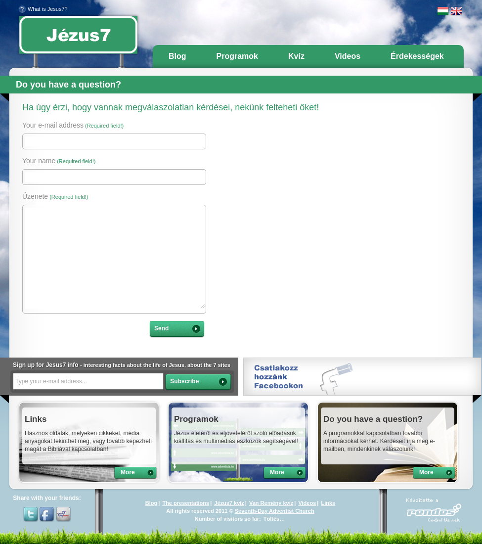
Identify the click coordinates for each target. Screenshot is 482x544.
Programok (237, 56)
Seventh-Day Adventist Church (274, 511)
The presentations (185, 503)
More (128, 472)
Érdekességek (417, 56)
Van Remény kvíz (271, 503)
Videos (347, 56)
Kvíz (296, 56)
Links (328, 503)
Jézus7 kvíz (229, 503)
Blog (177, 56)
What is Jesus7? (43, 9)
